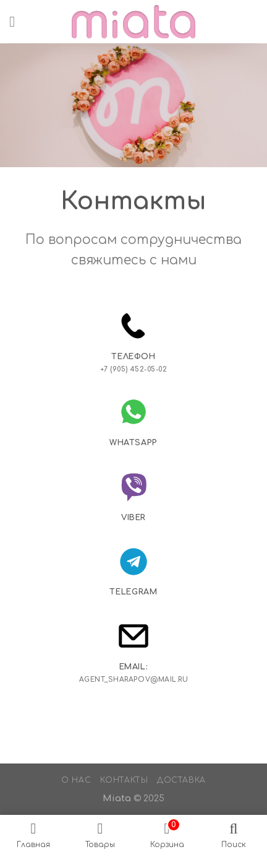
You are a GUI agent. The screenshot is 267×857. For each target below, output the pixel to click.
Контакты (124, 780)
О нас (76, 780)
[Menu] (16, 21)
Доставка (181, 780)
